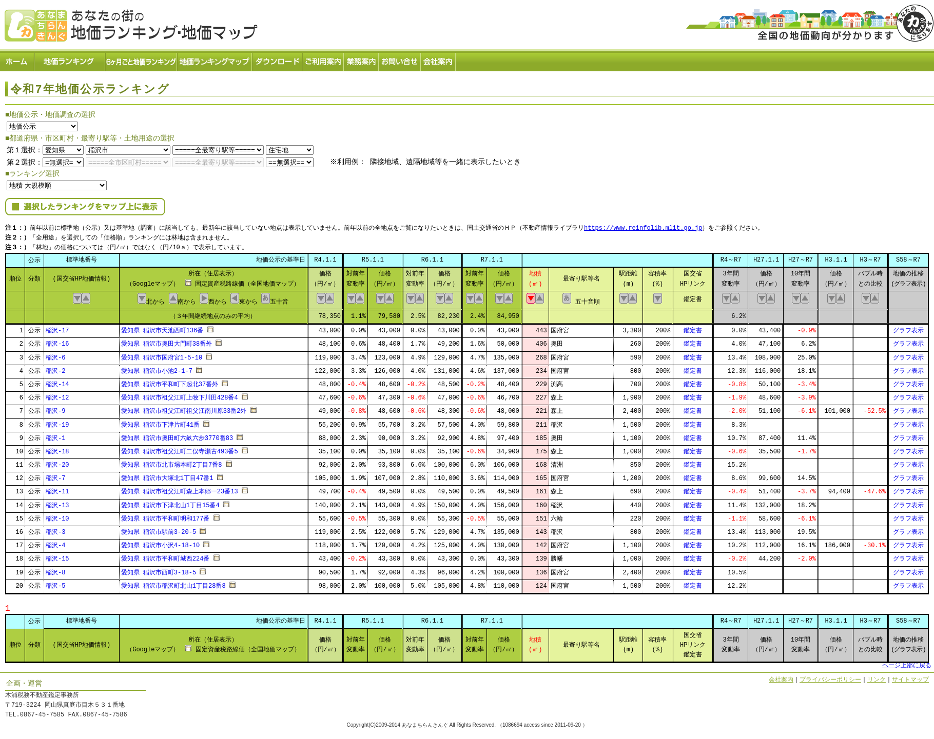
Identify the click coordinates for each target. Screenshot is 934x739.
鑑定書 (693, 327)
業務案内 (361, 59)
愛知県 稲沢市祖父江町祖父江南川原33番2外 (184, 408)
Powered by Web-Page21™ (895, 734)
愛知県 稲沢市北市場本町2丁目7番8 (171, 461)
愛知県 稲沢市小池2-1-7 (156, 368)
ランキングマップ (215, 59)
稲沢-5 (55, 582)
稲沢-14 (57, 381)
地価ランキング (70, 59)
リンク (876, 676)
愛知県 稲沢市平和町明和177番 (165, 515)
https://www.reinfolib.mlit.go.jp (643, 226)
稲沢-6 (55, 354)
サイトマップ (910, 676)
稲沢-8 (55, 569)
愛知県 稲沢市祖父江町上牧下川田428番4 (179, 394)
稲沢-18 (57, 448)
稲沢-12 (57, 394)
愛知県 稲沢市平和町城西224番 (165, 556)
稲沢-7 (55, 475)
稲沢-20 (57, 461)
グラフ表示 (908, 327)
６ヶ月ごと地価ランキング (142, 59)
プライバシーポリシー (830, 676)
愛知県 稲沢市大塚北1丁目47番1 (167, 475)
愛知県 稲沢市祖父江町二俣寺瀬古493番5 (179, 448)
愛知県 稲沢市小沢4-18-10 (160, 542)
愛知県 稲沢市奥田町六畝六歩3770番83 (177, 435)
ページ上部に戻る (906, 662)
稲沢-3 (55, 529)
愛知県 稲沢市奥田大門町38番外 (166, 341)
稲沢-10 (57, 515)
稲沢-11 (57, 489)
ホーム (17, 59)
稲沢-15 (57, 556)
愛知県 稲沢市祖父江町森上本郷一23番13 (179, 489)
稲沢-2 (55, 368)
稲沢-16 (57, 341)
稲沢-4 (55, 542)
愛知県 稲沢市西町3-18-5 (158, 569)
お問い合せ (400, 59)
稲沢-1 (55, 435)
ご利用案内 (323, 59)
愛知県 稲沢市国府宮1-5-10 (161, 354)
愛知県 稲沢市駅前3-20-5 (158, 529)
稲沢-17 (57, 327)
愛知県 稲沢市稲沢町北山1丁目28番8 (173, 582)
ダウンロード (277, 59)
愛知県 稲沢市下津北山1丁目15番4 (170, 502)
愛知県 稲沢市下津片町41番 (160, 421)
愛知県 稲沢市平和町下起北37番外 (170, 381)
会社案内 (438, 59)
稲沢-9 (55, 408)
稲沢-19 (57, 421)
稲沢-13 (57, 502)
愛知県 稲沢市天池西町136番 (162, 327)
